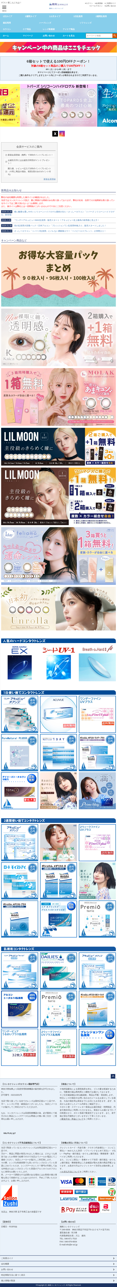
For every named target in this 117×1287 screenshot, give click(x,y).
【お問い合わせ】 (68, 1222)
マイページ (28, 35)
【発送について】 (68, 1084)
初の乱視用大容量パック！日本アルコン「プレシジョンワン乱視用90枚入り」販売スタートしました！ (53, 225)
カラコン (7, 29)
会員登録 (99, 3)
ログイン (89, 3)
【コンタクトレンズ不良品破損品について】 (22, 1143)
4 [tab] (61, 129)
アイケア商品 (69, 29)
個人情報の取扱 (8, 1280)
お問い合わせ (111, 6)
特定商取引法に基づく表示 (13, 1275)
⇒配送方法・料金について (72, 1119)
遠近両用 (7, 23)
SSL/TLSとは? (10, 1133)
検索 (114, 35)
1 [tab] (55, 129)
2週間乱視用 (101, 16)
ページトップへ (113, 1076)
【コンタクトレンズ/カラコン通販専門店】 (21, 1084)
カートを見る (69, 35)
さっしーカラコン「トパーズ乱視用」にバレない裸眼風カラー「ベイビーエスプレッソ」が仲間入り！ (53, 231)
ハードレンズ (45, 23)
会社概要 (5, 1264)
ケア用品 (27, 29)
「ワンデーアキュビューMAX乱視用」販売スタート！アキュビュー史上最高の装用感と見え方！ (50, 220)
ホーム (6, 35)
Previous (3, 107)
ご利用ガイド (111, 3)
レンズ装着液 (49, 29)
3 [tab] (59, 129)
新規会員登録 (50, 179)
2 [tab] (57, 129)
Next (113, 107)
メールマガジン (97, 6)
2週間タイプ (30, 16)
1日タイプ (7, 16)
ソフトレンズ (85, 23)
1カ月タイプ (54, 16)
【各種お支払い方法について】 (74, 1143)
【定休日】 (7, 1222)
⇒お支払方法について (70, 1171)
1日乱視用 (78, 16)
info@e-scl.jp (71, 1244)
